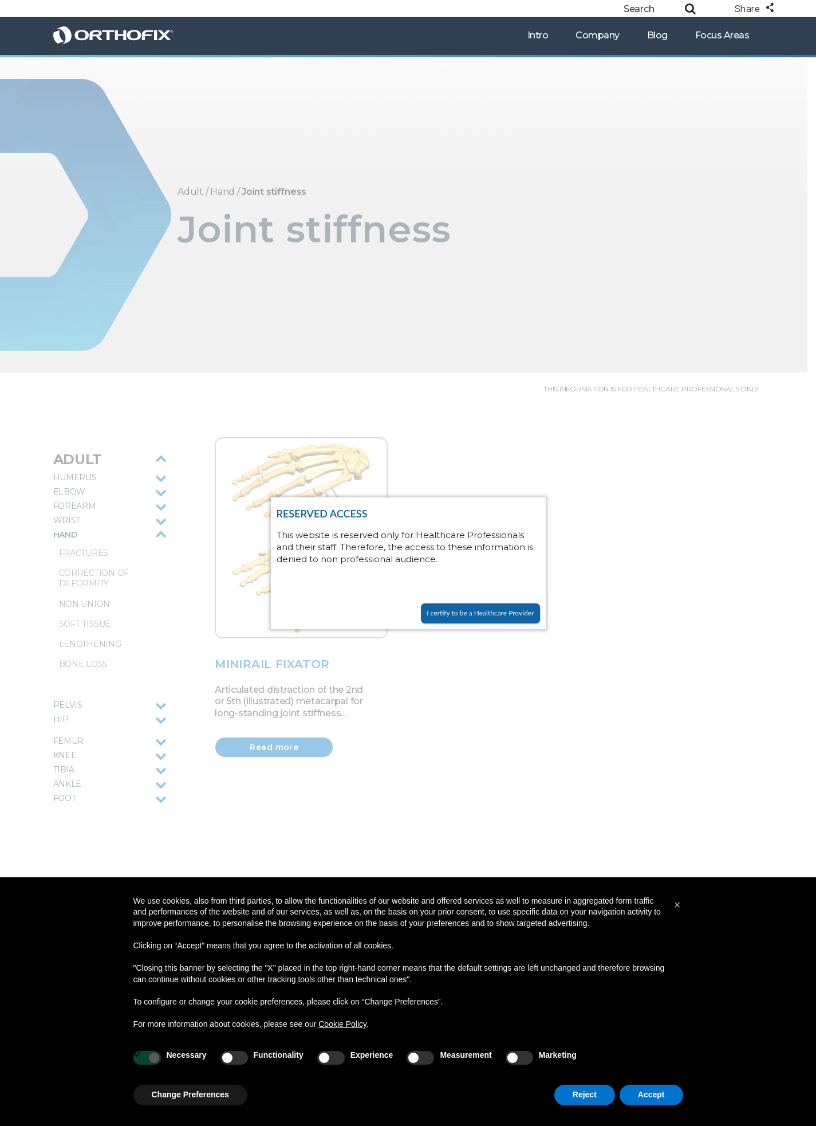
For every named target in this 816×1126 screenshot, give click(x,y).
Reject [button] (585, 1094)
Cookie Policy (342, 1024)
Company (597, 35)
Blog (657, 35)
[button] (677, 905)
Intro (538, 35)
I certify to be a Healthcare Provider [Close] (480, 613)
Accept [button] (651, 1094)
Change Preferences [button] (190, 1094)
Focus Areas (722, 35)
